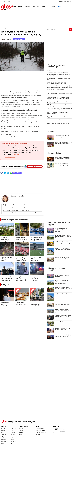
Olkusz (12, 430)
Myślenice (3, 443)
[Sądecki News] (62, 429)
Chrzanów (3, 434)
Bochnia (3, 430)
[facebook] (1, 173)
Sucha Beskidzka (15, 438)
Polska (51, 131)
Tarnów (12, 439)
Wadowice (13, 441)
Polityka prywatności (41, 432)
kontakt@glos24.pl (10, 157)
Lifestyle (21, 430)
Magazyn (21, 428)
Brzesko (3, 432)
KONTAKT (61, 1)
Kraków (3, 428)
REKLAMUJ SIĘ (67, 1)
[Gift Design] (62, 432)
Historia (27, 7)
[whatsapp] (11, 173)
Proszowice (13, 436)
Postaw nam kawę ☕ (19, 39)
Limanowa (3, 439)
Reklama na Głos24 (40, 430)
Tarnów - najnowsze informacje (14, 219)
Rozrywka (36, 7)
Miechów (3, 441)
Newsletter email (40, 428)
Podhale (13, 434)
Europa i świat (54, 153)
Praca (59, 7)
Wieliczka (13, 443)
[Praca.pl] (56, 429)
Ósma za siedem (23, 438)
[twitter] (5, 173)
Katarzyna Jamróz (7, 39)
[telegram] (8, 173)
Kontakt (38, 434)
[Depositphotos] (56, 432)
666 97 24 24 (16, 155)
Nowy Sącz (13, 428)
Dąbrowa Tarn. (4, 436)
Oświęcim (13, 432)
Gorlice (3, 438)
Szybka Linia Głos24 (48, 7)
